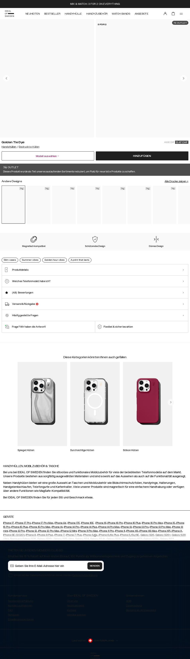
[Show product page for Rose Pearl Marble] (89, 205)
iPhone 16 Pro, (116, 523)
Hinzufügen (142, 156)
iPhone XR (164, 531)
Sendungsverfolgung (20, 601)
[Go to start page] (9, 13)
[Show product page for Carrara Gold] (64, 205)
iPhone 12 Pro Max (48, 531)
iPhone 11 (120, 531)
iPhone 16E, (87, 523)
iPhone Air (60, 523)
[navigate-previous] (171, 402)
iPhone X (176, 531)
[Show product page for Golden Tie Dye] (13, 205)
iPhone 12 (31, 531)
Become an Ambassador (141, 610)
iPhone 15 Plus (19, 527)
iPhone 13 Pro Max (160, 527)
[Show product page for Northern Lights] (139, 205)
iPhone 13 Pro (140, 527)
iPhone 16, (101, 523)
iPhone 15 (169, 523)
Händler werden (76, 614)
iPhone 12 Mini (68, 531)
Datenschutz (134, 605)
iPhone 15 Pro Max (39, 527)
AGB (128, 601)
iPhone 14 (57, 527)
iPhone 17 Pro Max (42, 523)
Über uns (72, 601)
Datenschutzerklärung (84, 575)
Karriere (71, 610)
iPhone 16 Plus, (132, 523)
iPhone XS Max (148, 531)
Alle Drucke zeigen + (176, 181)
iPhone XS (132, 531)
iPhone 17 (8, 523)
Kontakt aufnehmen (20, 605)
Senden (95, 566)
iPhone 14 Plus (89, 527)
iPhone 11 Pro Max (88, 531)
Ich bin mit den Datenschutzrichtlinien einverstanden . (56, 575)
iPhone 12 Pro (17, 531)
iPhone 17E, (74, 523)
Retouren (13, 614)
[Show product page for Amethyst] (164, 205)
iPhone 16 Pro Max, (152, 523)
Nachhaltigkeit (75, 605)
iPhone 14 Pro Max (109, 527)
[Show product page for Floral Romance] (38, 205)
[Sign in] (165, 14)
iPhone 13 (126, 527)
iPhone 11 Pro (106, 531)
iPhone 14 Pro (71, 527)
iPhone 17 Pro (23, 523)
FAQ (10, 610)
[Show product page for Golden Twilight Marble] (114, 205)
